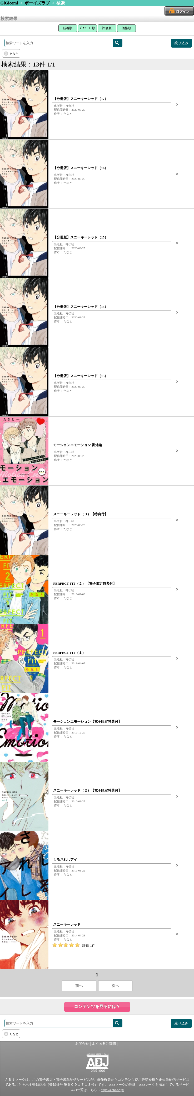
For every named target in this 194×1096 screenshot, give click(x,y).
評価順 (107, 28)
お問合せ (82, 1044)
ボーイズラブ (37, 3)
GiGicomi (9, 3)
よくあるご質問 (104, 1044)
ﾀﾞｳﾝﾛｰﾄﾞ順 (87, 28)
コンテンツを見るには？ (97, 1006)
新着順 (67, 28)
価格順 (126, 28)
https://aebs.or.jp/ (112, 1090)
